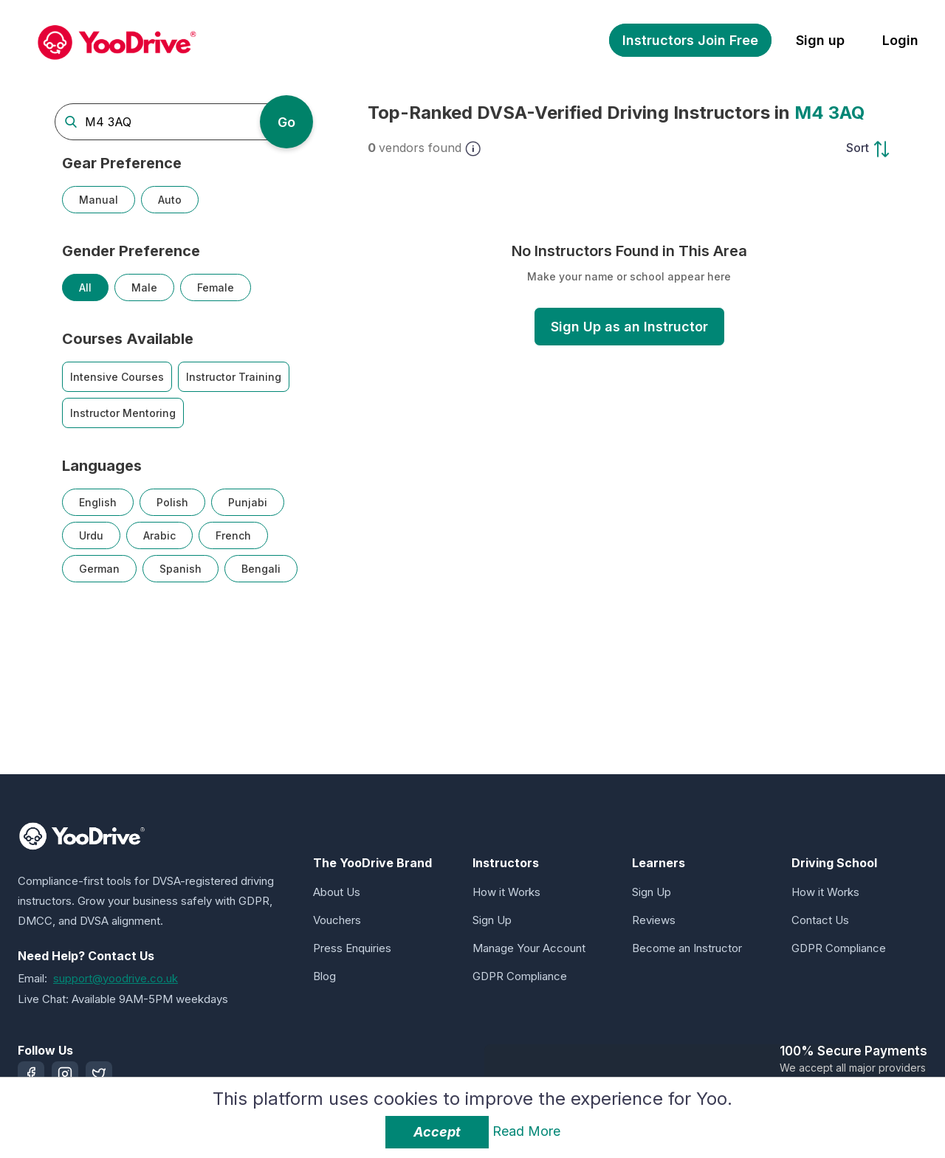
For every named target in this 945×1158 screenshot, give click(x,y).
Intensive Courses (117, 377)
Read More (526, 1131)
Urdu (91, 535)
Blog (324, 976)
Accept (437, 1132)
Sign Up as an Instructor (629, 326)
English (98, 502)
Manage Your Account (528, 948)
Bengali (261, 568)
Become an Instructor (687, 948)
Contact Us (820, 920)
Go (286, 122)
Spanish (180, 568)
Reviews (654, 920)
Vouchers (337, 920)
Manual (98, 199)
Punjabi (247, 502)
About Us (336, 892)
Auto (170, 199)
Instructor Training (233, 377)
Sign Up (492, 920)
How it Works (506, 892)
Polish (172, 502)
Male (144, 287)
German (99, 568)
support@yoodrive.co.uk (115, 978)
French (233, 535)
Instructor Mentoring (123, 413)
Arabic (159, 535)
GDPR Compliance (519, 976)
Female (215, 287)
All (85, 287)
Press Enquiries (352, 948)
